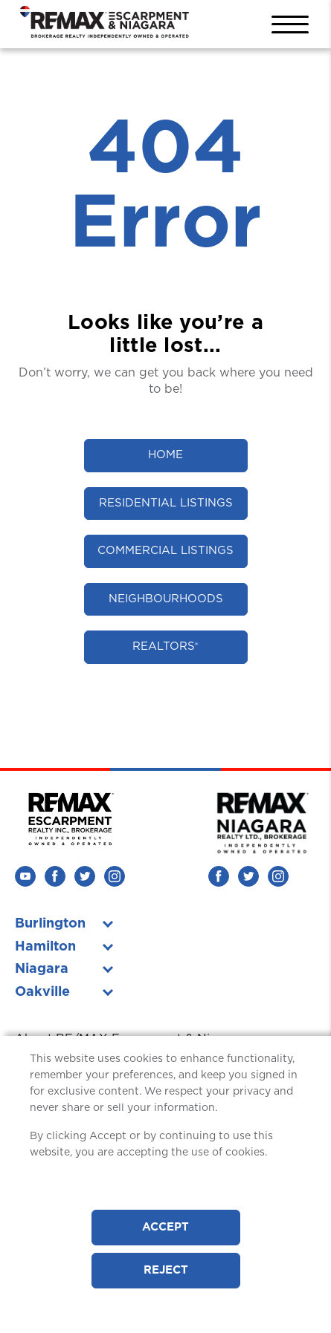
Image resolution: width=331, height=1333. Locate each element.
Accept (165, 1227)
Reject (166, 1270)
